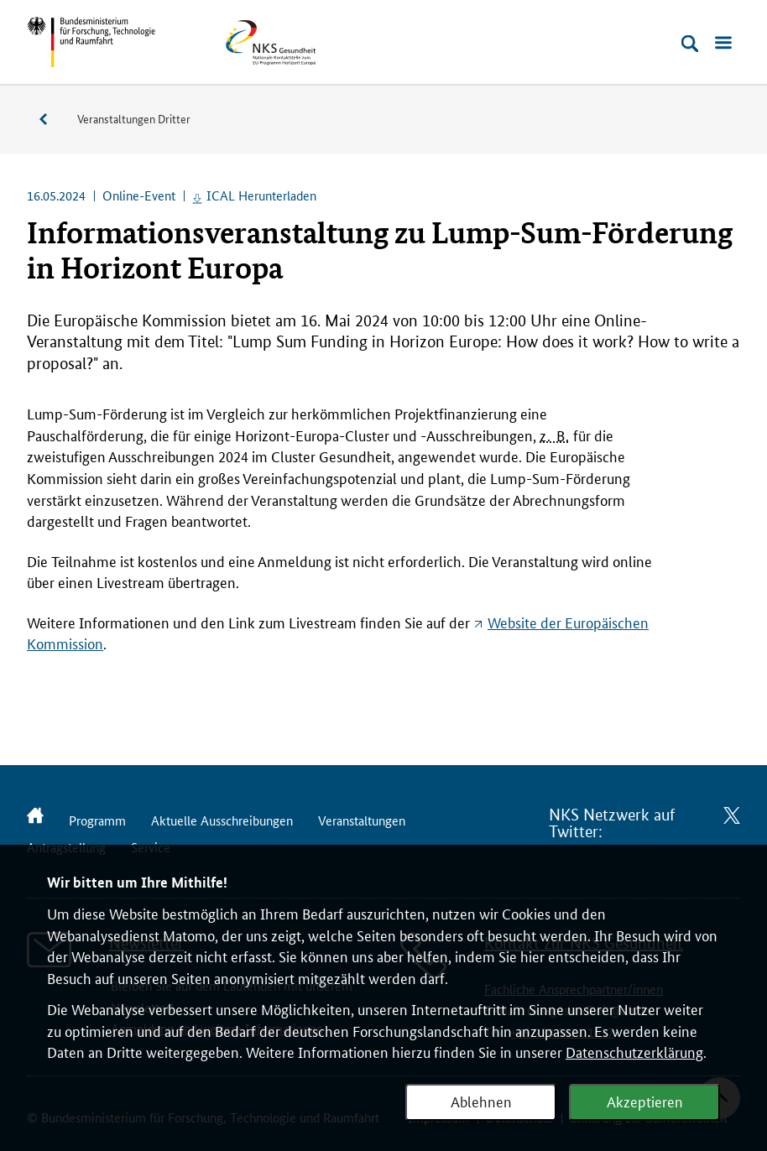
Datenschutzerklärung (634, 1051)
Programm (97, 820)
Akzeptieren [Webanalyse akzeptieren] (645, 1101)
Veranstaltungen (52, 119)
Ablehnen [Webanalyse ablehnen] (481, 1101)
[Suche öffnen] (690, 44)
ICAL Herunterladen (261, 195)
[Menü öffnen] (723, 44)
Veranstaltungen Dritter (133, 118)
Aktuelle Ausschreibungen (222, 820)
